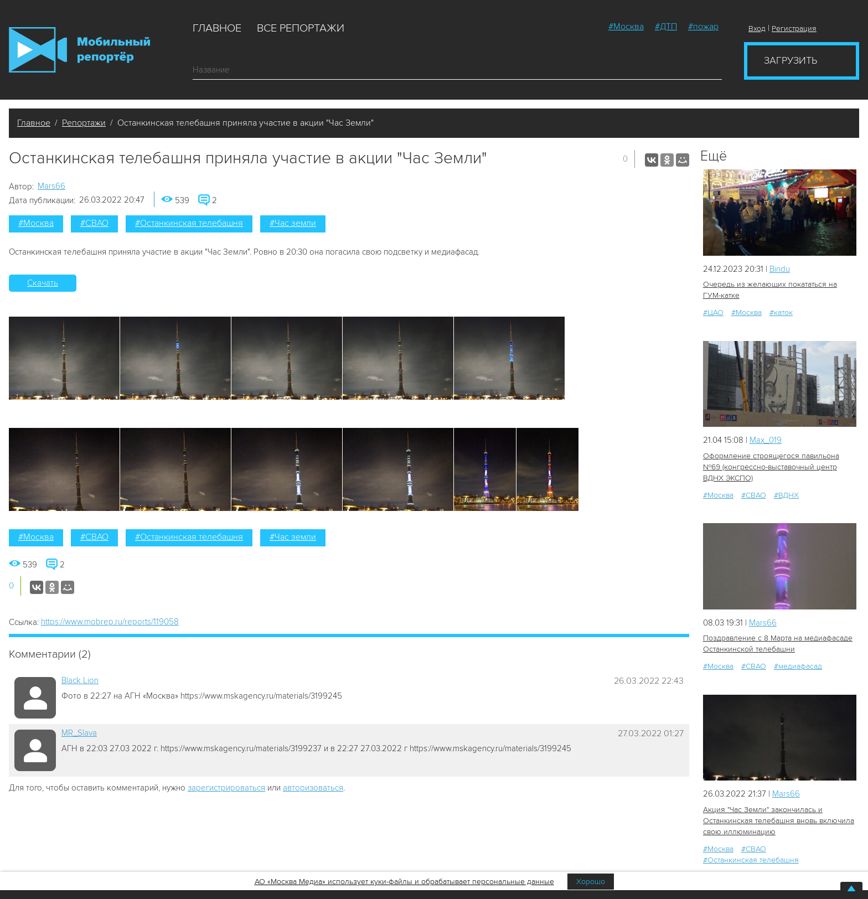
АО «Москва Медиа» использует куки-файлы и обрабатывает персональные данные (404, 881)
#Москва (626, 26)
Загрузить (790, 60)
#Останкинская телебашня (189, 223)
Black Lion (80, 680)
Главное (217, 28)
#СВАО (94, 223)
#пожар (703, 26)
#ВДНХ (786, 495)
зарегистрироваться (226, 788)
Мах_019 (766, 440)
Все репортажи (300, 28)
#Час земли (293, 223)
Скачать (42, 283)
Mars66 (51, 186)
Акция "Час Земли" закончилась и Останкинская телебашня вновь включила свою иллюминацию (778, 820)
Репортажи (84, 122)
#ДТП (666, 26)
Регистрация (794, 28)
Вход (757, 28)
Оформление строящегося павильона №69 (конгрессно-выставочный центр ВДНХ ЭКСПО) (771, 467)
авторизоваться (313, 788)
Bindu (779, 269)
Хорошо (590, 881)
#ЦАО (713, 312)
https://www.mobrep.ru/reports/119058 (110, 622)
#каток (781, 312)
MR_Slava (79, 733)
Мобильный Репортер (79, 50)
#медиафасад (798, 666)
